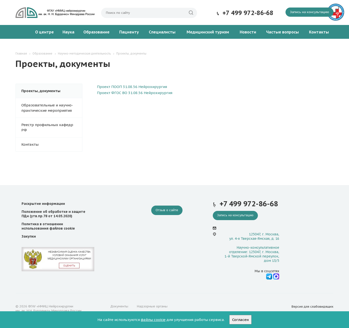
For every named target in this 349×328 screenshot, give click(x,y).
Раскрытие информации (43, 203)
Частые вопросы (282, 32)
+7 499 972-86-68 (247, 13)
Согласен (240, 319)
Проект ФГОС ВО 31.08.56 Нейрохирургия (134, 92)
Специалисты (162, 32)
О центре (44, 32)
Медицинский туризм (208, 32)
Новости (248, 32)
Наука (68, 32)
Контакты (319, 32)
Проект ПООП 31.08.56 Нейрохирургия (132, 86)
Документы (119, 306)
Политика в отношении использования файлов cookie (48, 226)
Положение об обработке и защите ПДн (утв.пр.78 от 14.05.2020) (53, 213)
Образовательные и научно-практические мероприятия (47, 108)
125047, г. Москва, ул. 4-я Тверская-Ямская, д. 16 (254, 236)
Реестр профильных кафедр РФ (47, 127)
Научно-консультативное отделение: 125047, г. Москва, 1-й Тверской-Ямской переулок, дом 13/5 (251, 254)
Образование (96, 32)
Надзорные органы (152, 306)
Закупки (29, 236)
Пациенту (129, 32)
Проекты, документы (40, 90)
